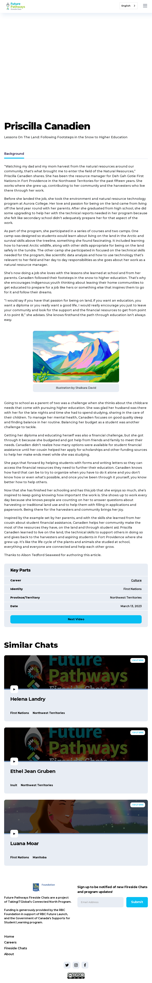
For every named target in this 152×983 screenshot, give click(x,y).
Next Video (76, 619)
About (9, 954)
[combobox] (129, 5)
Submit (137, 902)
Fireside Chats (15, 948)
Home (9, 936)
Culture (136, 580)
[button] (144, 6)
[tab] (14, 154)
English (125, 5)
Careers (10, 942)
